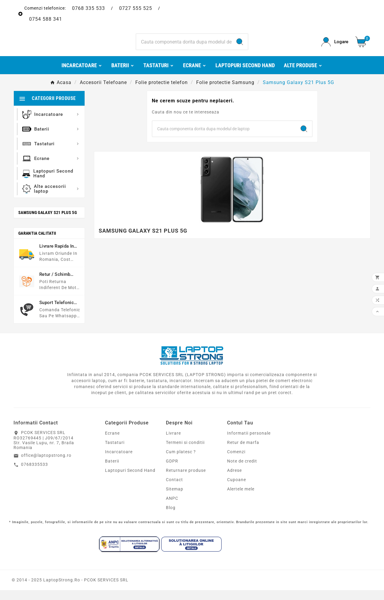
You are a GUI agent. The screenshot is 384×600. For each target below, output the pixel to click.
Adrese (234, 480)
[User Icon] (334, 47)
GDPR (172, 471)
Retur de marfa (243, 452)
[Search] (184, 47)
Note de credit (242, 471)
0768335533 (34, 474)
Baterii (112, 471)
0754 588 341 (45, 19)
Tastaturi (114, 452)
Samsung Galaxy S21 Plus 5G (47, 222)
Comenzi (236, 461)
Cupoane (236, 489)
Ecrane (112, 443)
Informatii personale (249, 443)
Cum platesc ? (181, 461)
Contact (174, 489)
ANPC (172, 508)
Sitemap (174, 498)
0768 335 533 (88, 8)
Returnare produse (186, 480)
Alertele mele (240, 498)
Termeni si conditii (185, 452)
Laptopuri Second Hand (130, 480)
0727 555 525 (135, 8)
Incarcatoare (119, 461)
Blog (171, 517)
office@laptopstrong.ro (46, 465)
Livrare (173, 443)
